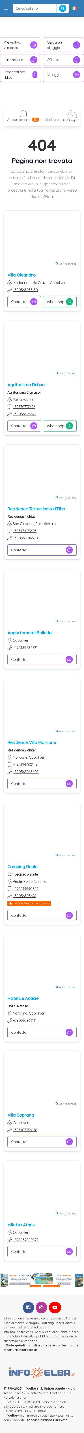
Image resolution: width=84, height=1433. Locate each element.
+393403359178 (25, 1130)
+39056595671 (24, 414)
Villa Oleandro (21, 275)
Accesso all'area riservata (47, 1420)
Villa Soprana (20, 1115)
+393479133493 (25, 530)
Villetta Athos (20, 1224)
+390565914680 (25, 538)
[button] (6, 8)
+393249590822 (26, 888)
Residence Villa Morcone (31, 742)
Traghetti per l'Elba (20, 75)
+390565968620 (26, 771)
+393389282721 (25, 647)
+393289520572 (26, 1239)
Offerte (63, 59)
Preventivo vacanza (20, 45)
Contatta (24, 301)
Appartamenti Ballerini (29, 632)
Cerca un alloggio (63, 45)
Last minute (20, 59)
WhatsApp (60, 301)
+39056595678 (24, 896)
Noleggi (63, 74)
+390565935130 (25, 290)
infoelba (10, 1415)
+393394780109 (25, 764)
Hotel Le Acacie (23, 998)
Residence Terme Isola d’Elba (36, 508)
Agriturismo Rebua (26, 384)
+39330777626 (24, 407)
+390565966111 (24, 1020)
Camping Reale (22, 866)
